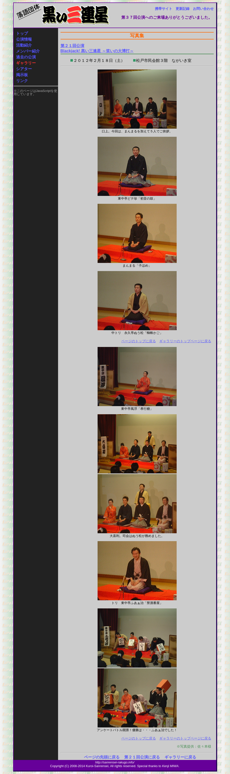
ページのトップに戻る (138, 341)
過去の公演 (26, 57)
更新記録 (182, 9)
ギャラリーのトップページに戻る (185, 341)
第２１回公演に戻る (142, 757)
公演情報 (24, 39)
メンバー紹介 (28, 51)
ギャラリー (26, 63)
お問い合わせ (203, 9)
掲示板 (22, 75)
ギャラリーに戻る (180, 757)
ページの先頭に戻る (102, 757)
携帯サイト (163, 9)
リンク (22, 81)
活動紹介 (24, 45)
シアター (24, 69)
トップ (22, 33)
